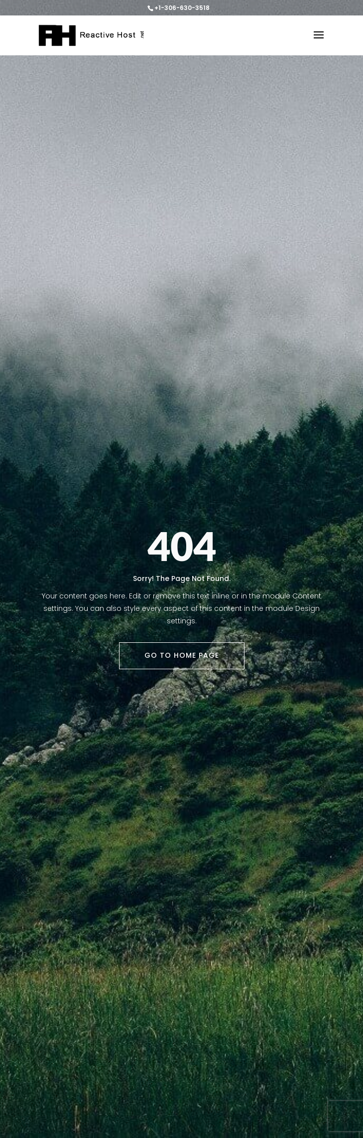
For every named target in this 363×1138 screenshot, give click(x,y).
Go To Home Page (181, 655)
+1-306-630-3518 (182, 7)
